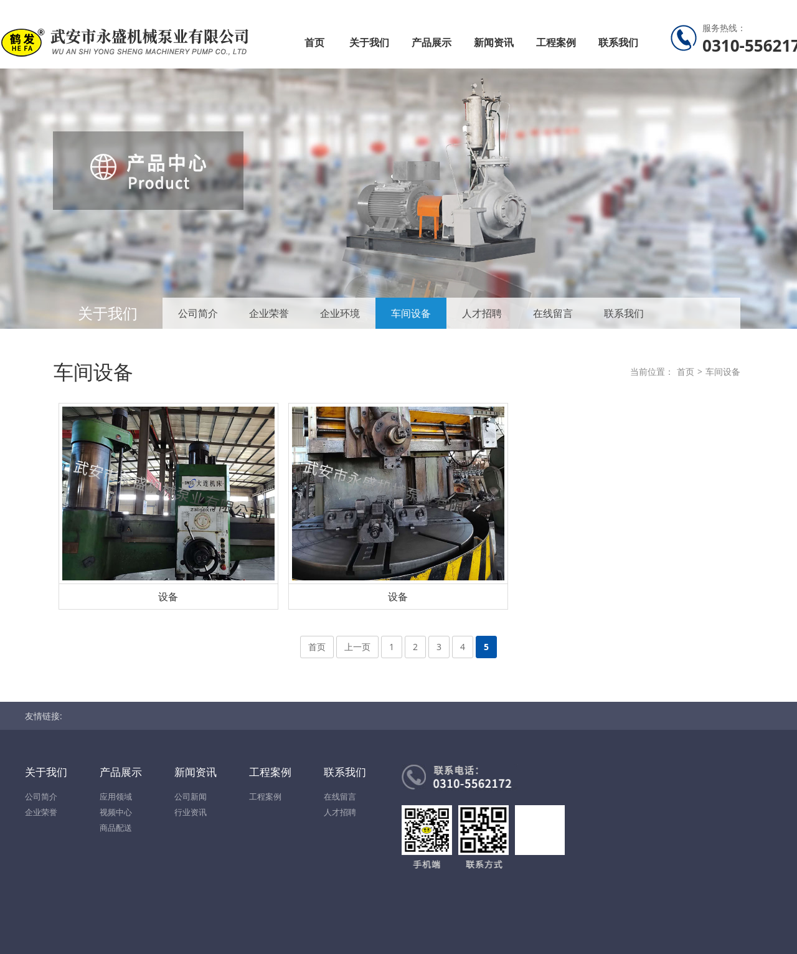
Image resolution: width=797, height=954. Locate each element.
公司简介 (198, 313)
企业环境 (340, 313)
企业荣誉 (269, 313)
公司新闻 (190, 796)
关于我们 (369, 42)
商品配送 (116, 827)
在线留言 (553, 313)
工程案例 (556, 42)
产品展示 (431, 42)
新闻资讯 (494, 42)
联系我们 (618, 42)
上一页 (357, 647)
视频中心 (116, 812)
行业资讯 (190, 812)
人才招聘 (482, 313)
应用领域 (116, 796)
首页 (314, 42)
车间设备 (411, 313)
